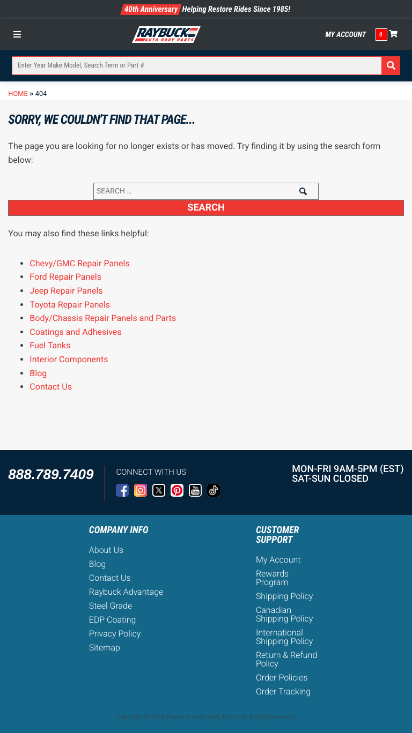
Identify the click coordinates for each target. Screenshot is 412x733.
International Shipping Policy (284, 636)
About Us (106, 550)
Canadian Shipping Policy (284, 614)
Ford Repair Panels (65, 277)
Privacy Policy (115, 634)
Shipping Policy (284, 596)
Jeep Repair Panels (66, 291)
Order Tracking (283, 691)
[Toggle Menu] (20, 34)
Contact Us (51, 387)
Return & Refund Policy (286, 659)
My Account (345, 35)
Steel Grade (110, 606)
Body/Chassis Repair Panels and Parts (103, 318)
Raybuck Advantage (126, 592)
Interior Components (69, 359)
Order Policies (282, 677)
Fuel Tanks (50, 345)
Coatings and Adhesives (75, 332)
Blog (38, 373)
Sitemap (104, 647)
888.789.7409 (50, 474)
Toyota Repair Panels (70, 305)
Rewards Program (272, 578)
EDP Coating (112, 620)
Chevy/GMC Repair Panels (79, 263)
